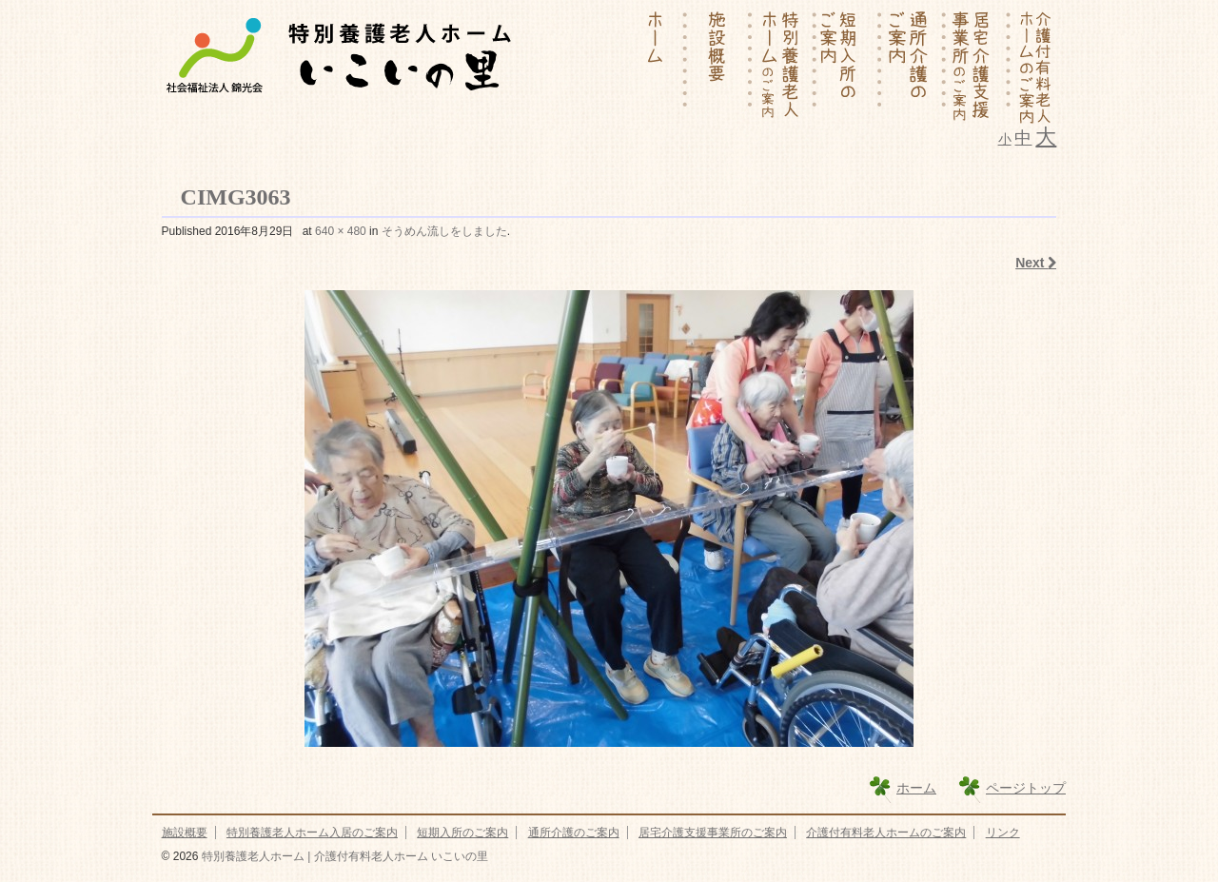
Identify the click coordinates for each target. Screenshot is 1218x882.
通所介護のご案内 (573, 832)
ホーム (916, 787)
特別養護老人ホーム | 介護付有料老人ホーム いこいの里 (342, 856)
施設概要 (184, 832)
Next (1035, 262)
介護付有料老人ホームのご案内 (886, 832)
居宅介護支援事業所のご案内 (712, 832)
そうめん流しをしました (444, 231)
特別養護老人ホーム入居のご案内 (312, 832)
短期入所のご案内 (462, 832)
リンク (1003, 832)
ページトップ (1026, 787)
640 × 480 (340, 231)
